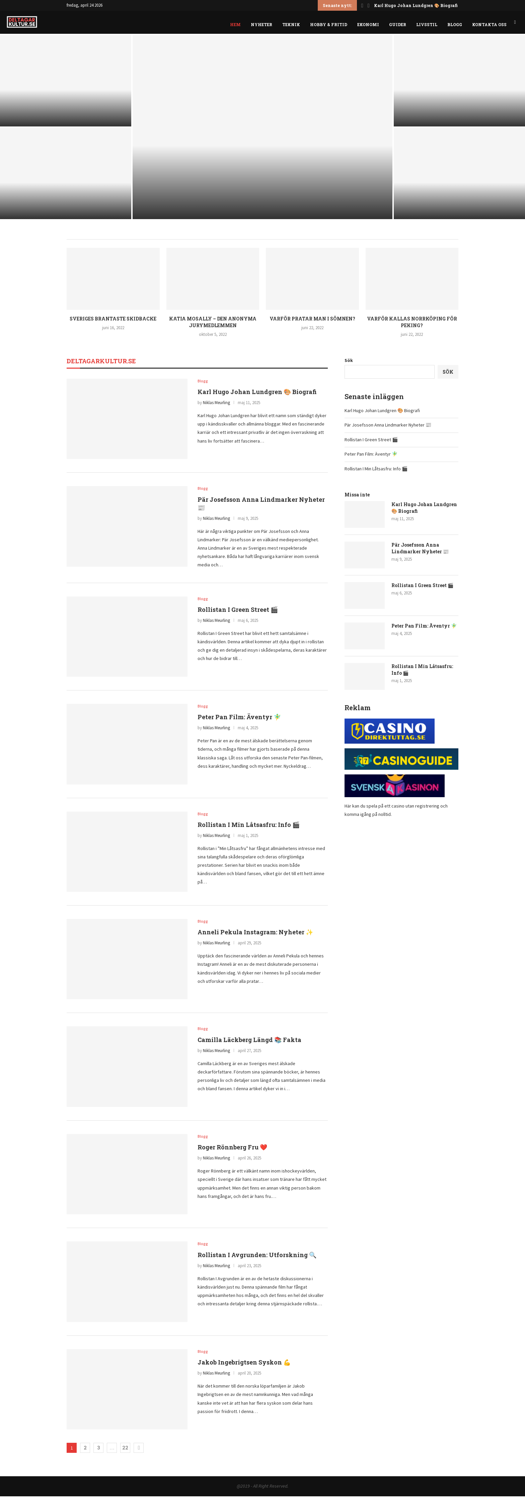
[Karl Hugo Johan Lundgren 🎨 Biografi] (65, 85)
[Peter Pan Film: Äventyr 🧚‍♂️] (459, 85)
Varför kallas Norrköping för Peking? (412, 326)
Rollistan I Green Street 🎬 (238, 615)
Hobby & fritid (328, 24)
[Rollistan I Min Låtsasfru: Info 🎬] (459, 177)
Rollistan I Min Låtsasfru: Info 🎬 (249, 830)
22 (125, 1452)
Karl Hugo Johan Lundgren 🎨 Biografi (416, 5)
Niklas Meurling (216, 407)
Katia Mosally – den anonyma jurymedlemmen (212, 326)
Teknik (291, 24)
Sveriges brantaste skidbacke (113, 323)
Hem (235, 24)
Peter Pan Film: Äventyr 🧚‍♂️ (239, 722)
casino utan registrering (415, 810)
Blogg (454, 24)
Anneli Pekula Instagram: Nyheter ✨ (255, 937)
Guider (397, 24)
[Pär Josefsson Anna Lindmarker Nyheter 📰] (65, 177)
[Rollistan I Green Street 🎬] (262, 131)
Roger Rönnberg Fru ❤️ (232, 1152)
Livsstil (426, 24)
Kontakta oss (489, 24)
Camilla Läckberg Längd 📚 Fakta (249, 1045)
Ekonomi (368, 24)
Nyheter (261, 24)
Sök (349, 364)
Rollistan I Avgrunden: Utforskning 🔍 (257, 1260)
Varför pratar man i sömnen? (312, 323)
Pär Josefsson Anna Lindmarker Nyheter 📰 (388, 429)
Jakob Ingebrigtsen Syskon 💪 (244, 1368)
